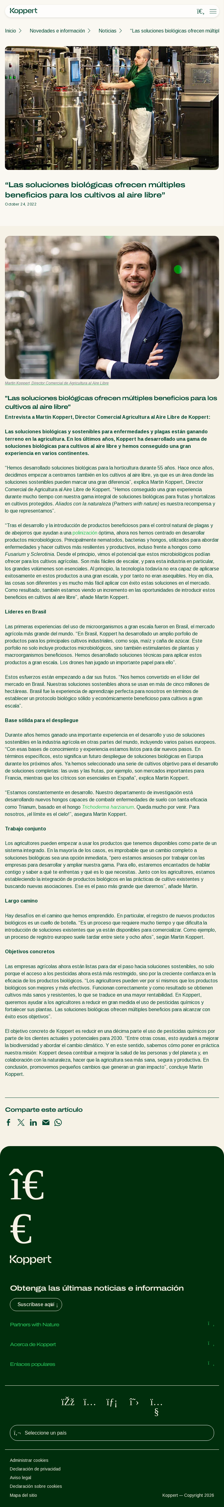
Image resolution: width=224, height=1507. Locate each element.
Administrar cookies (29, 1460)
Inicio (10, 30)
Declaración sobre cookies (36, 1486)
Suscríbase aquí (38, 1305)
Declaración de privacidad (35, 1468)
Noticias (107, 30)
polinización (85, 532)
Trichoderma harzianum (108, 807)
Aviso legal (20, 1477)
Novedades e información (57, 30)
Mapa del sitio (23, 1495)
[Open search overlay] (201, 11)
